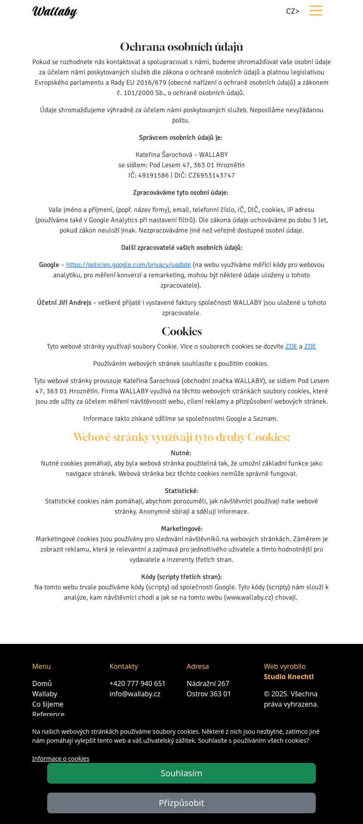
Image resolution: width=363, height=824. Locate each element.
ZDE (291, 346)
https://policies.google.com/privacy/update (128, 264)
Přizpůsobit (181, 803)
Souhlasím (181, 773)
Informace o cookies (60, 758)
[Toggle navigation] (315, 9)
